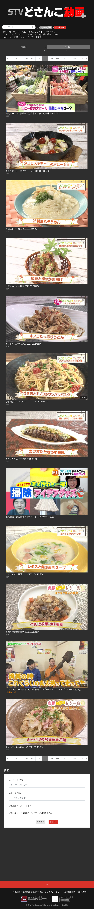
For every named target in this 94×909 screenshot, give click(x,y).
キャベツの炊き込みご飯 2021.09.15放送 (25, 747)
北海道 (38, 37)
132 (51, 59)
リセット (40, 822)
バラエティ (50, 32)
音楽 (16, 37)
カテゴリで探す (15, 793)
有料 (35, 813)
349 (80, 59)
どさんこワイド (35, 32)
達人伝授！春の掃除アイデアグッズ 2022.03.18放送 (30, 517)
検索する (53, 822)
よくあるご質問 (44, 27)
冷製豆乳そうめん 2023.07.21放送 (21, 229)
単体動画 (14, 806)
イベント (32, 34)
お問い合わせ (58, 27)
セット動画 (26, 806)
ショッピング (26, 37)
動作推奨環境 (69, 892)
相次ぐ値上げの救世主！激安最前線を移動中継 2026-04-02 (33, 113)
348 (74, 59)
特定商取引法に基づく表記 (32, 892)
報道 (24, 32)
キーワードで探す (16, 780)
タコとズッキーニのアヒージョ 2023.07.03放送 (28, 171)
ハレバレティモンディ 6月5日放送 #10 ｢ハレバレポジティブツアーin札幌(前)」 (44, 689)
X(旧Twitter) (81, 892)
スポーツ (7, 37)
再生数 (76, 47)
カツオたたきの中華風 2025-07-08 (21, 459)
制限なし (14, 813)
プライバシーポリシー (54, 892)
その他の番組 (45, 34)
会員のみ (26, 813)
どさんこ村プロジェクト (14, 34)
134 (63, 59)
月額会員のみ (46, 813)
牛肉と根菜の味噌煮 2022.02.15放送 (22, 632)
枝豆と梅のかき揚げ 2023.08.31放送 (22, 286)
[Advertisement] (47, 848)
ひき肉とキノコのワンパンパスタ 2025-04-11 (27, 401)
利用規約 (16, 892)
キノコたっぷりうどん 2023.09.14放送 (23, 344)
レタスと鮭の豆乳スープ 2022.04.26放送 (25, 574)
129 (32, 59)
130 (38, 59)
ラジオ (57, 34)
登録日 (33, 47)
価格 (55, 50)
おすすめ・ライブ (11, 32)
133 (57, 59)
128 (26, 59)
